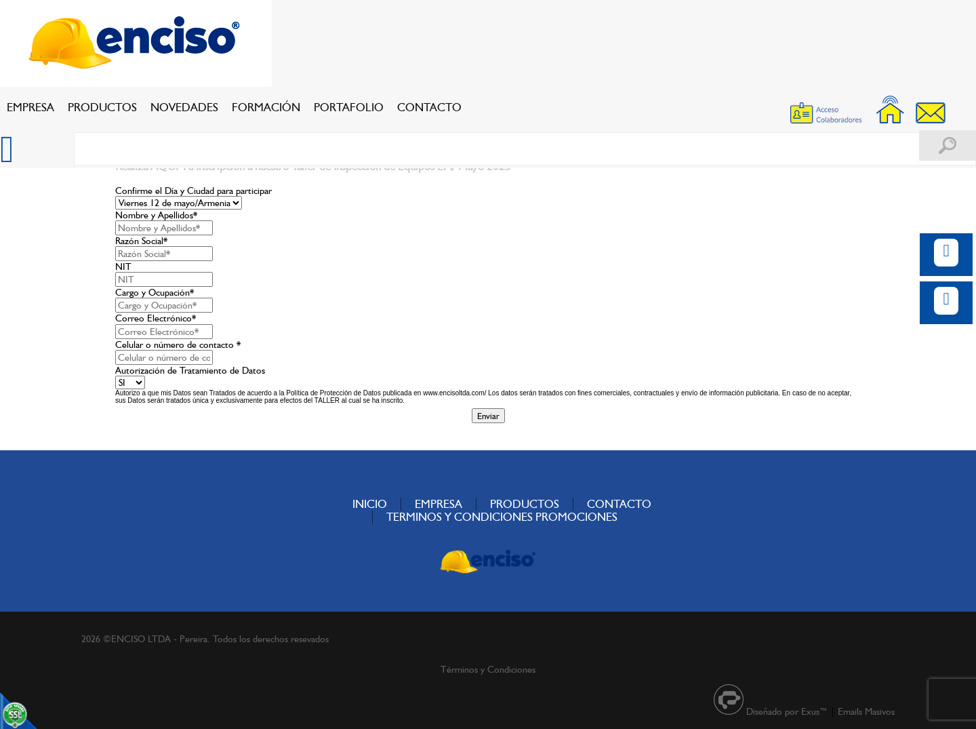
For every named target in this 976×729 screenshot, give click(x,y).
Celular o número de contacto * (178, 344)
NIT (123, 266)
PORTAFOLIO (349, 107)
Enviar (488, 415)
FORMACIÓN (266, 107)
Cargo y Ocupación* (154, 292)
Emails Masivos (866, 711)
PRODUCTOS (102, 107)
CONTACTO (429, 107)
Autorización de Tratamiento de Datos (190, 370)
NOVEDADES (184, 107)
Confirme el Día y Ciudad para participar (193, 190)
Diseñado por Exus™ (787, 711)
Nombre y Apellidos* (156, 215)
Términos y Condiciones (488, 669)
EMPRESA (30, 107)
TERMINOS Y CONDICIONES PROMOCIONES (501, 517)
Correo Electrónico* (155, 318)
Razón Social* (141, 240)
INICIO (369, 504)
